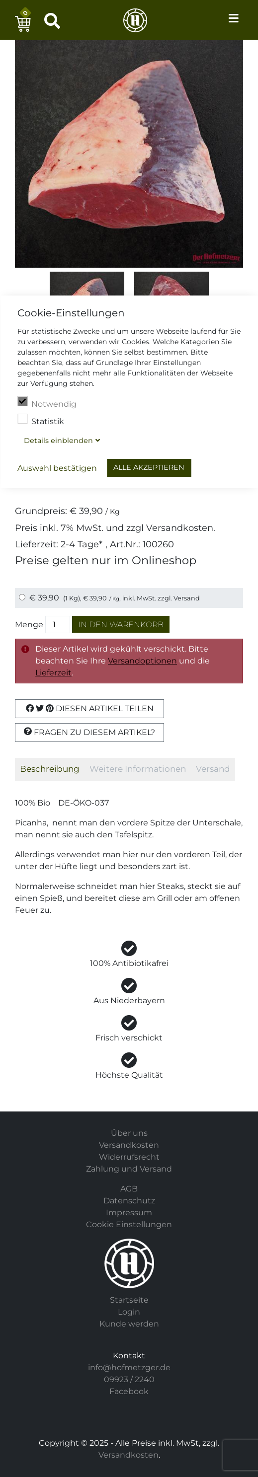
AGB (129, 1188)
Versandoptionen (142, 660)
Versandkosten (179, 527)
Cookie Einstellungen (129, 1224)
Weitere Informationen (137, 769)
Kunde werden (129, 1324)
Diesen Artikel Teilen (90, 708)
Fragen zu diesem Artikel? (89, 732)
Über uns (129, 1133)
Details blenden (58, 440)
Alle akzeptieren (148, 467)
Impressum (129, 1212)
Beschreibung (50, 769)
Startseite (129, 1300)
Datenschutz (129, 1200)
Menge (29, 624)
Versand (186, 598)
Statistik (40, 420)
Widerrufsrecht (129, 1157)
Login (129, 1312)
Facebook (129, 1391)
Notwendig (47, 403)
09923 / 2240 (129, 1379)
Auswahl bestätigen (57, 468)
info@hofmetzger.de (129, 1367)
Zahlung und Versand (129, 1169)
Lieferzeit (53, 672)
